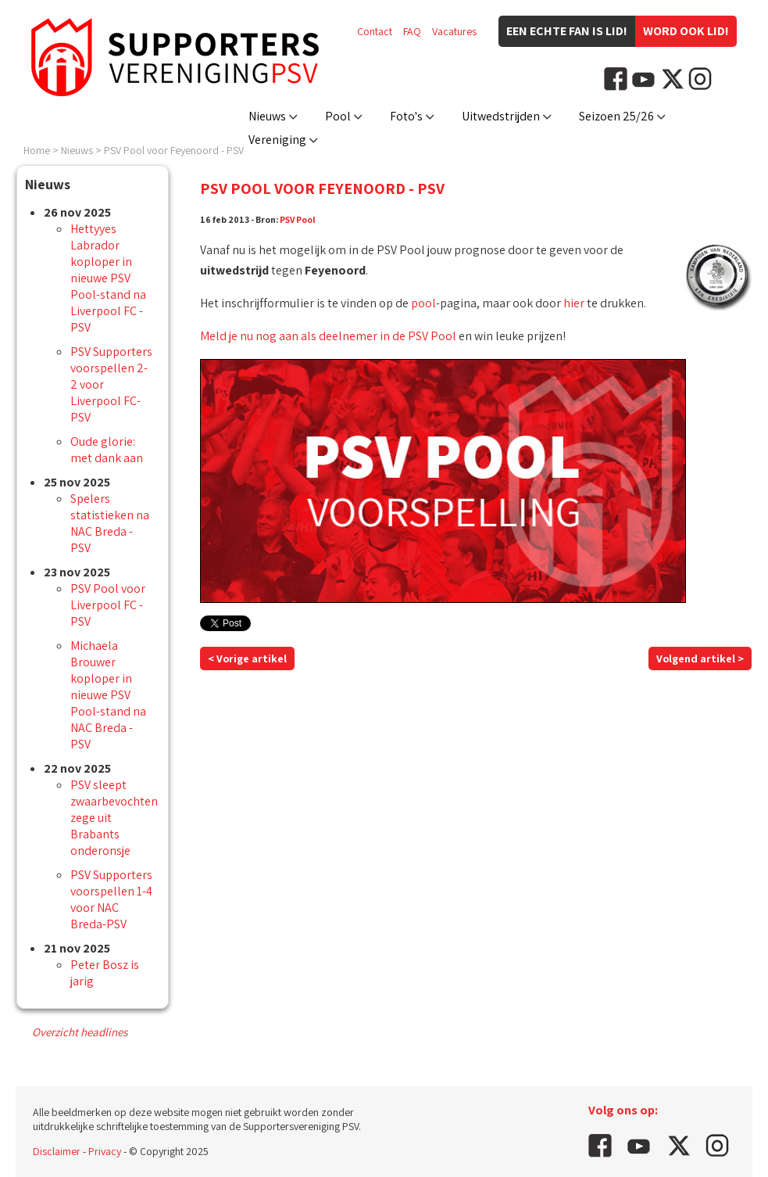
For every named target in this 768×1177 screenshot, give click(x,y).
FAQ (412, 31)
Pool (338, 116)
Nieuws (267, 116)
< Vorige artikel (247, 658)
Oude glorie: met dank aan (106, 449)
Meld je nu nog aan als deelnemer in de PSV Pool (328, 336)
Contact (374, 31)
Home (36, 150)
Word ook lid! (686, 31)
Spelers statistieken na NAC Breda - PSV (109, 523)
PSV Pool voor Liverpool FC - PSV (107, 605)
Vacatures (454, 31)
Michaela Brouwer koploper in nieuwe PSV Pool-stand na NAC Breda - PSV (108, 694)
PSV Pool (298, 219)
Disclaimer (56, 1151)
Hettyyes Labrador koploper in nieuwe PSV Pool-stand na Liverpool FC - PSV (108, 278)
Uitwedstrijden (501, 116)
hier (573, 303)
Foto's (406, 116)
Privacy (104, 1151)
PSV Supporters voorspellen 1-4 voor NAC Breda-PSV (111, 899)
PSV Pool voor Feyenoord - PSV (174, 150)
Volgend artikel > (700, 658)
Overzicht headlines (79, 1031)
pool (423, 303)
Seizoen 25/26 (616, 116)
